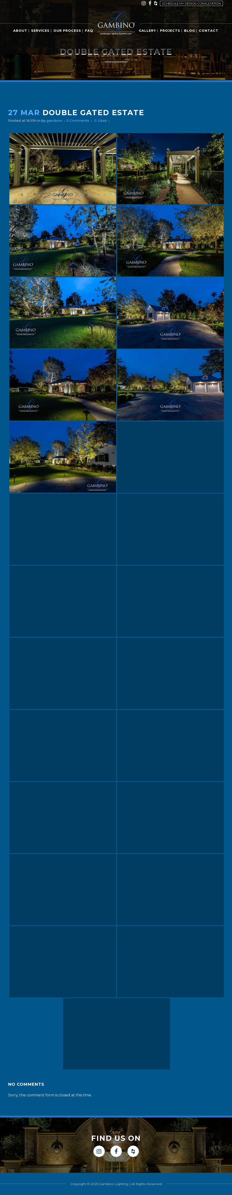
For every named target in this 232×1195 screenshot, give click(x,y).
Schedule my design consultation (191, 3)
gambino (56, 120)
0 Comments (81, 120)
